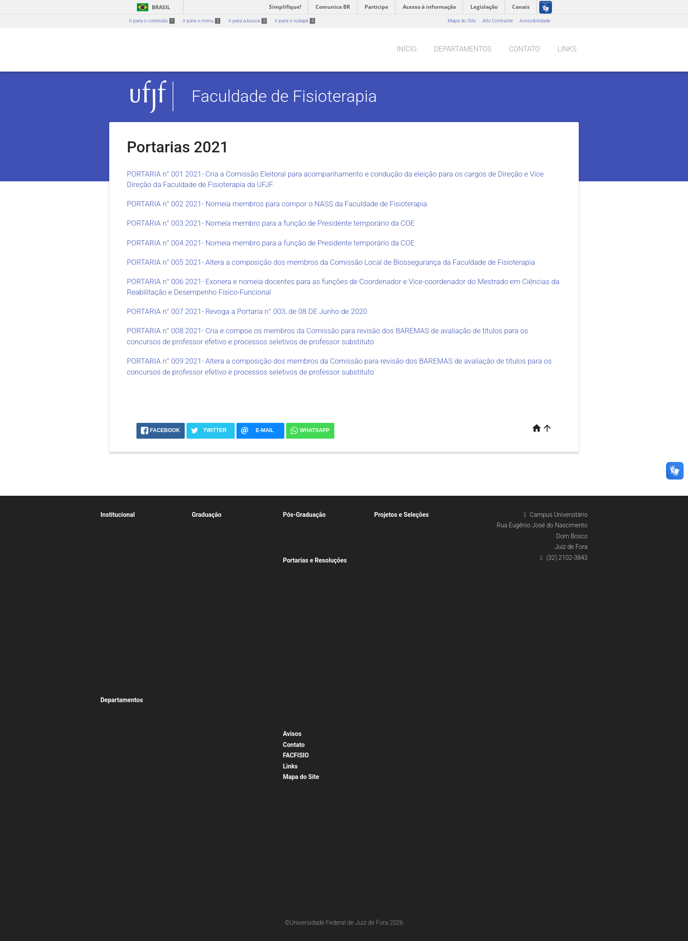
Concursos (117, 631)
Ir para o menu (201, 21)
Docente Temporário (127, 642)
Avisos (292, 733)
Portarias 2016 (303, 606)
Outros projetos (395, 561)
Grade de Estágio (214, 619)
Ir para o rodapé (295, 21)
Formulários (209, 851)
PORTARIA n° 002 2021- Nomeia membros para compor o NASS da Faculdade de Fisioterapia (277, 203)
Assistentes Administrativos (135, 572)
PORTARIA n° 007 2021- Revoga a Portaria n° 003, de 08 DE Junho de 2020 (247, 311)
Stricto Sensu (301, 549)
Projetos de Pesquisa (402, 642)
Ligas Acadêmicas (216, 689)
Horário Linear (211, 665)
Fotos (111, 689)
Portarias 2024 (303, 700)
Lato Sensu (299, 526)
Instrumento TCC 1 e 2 (220, 677)
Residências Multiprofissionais (320, 538)
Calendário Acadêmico (221, 538)
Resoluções (300, 723)
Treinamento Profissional (406, 654)
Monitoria (389, 538)
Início (406, 49)
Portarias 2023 (303, 688)
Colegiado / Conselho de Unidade (141, 595)
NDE (110, 607)
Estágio (204, 572)
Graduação (207, 514)
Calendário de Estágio (220, 584)
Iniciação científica (399, 526)
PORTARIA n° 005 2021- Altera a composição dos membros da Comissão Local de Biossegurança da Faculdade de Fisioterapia (331, 262)
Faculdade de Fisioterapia (284, 96)
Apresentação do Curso (221, 526)
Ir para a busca (247, 21)
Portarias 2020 (303, 653)
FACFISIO (296, 755)
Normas (205, 863)
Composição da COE (218, 595)
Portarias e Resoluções (315, 560)
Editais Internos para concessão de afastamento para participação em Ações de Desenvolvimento (143, 665)
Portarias (297, 571)
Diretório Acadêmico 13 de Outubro (234, 561)
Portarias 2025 (303, 711)
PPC (200, 828)
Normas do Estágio (217, 654)
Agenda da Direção (125, 561)
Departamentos (462, 49)
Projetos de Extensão (402, 619)
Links (567, 49)
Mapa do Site (462, 21)
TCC (200, 840)
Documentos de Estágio (222, 607)
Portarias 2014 (303, 583)
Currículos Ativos (214, 549)
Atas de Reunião (122, 584)
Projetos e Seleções (401, 514)
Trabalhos (207, 875)
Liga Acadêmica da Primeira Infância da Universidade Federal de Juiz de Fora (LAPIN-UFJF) (236, 712)
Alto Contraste (497, 21)
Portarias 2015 (303, 595)
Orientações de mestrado (406, 549)
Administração (120, 526)
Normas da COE (213, 642)
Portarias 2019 (303, 641)
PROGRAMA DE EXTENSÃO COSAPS (418, 631)
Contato (524, 49)
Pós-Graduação (304, 514)
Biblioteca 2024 (122, 619)
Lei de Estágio (211, 631)
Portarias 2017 (303, 618)
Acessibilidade (535, 21)
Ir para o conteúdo (152, 21)
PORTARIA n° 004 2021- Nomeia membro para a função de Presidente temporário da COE (271, 242)
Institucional (117, 514)
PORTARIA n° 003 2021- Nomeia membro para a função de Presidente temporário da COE (271, 223)
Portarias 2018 (303, 630)
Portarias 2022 (303, 676)
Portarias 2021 (303, 664)
